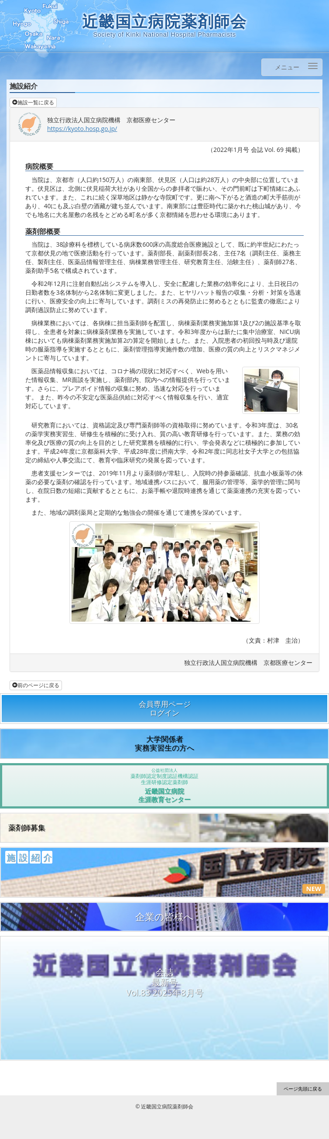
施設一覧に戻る (33, 102)
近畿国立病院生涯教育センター (164, 785)
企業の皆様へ (164, 916)
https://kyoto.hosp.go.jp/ (82, 128)
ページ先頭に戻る (303, 1088)
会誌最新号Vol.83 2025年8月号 (164, 982)
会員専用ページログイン (165, 708)
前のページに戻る (35, 685)
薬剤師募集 (26, 827)
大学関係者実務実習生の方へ (164, 743)
